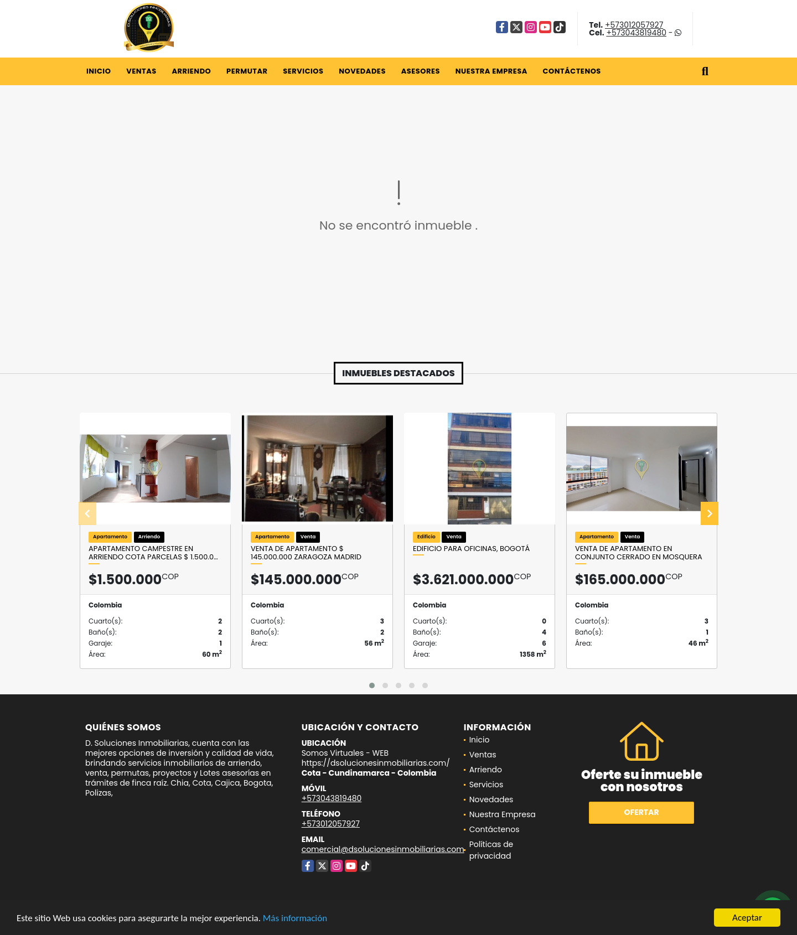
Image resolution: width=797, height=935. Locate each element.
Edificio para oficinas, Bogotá (471, 548)
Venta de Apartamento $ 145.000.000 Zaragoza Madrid (306, 553)
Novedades (362, 71)
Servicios (303, 71)
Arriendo (191, 71)
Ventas (141, 71)
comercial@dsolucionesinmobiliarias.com (383, 849)
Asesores (420, 71)
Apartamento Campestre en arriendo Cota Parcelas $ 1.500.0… (153, 553)
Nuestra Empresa (491, 71)
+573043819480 (636, 32)
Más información (295, 918)
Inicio (98, 71)
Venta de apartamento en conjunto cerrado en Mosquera (638, 553)
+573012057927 (634, 24)
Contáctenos (572, 71)
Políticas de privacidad (491, 850)
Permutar (246, 71)
